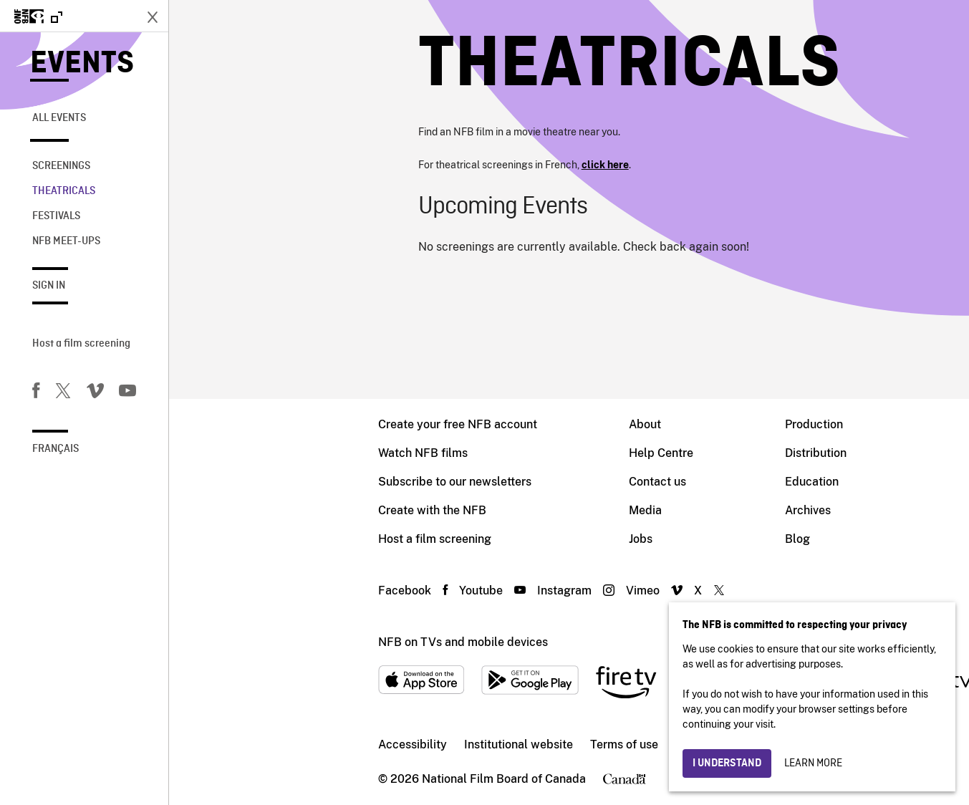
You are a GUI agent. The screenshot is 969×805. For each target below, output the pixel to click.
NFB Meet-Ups (66, 241)
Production (645, 424)
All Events (59, 118)
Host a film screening (81, 344)
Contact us (488, 481)
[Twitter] (63, 393)
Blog (628, 539)
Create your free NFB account (288, 424)
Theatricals (63, 191)
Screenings (61, 166)
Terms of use (455, 744)
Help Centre (492, 453)
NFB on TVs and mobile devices (294, 642)
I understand (727, 763)
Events (82, 64)
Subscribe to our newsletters (285, 481)
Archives (639, 510)
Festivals (56, 216)
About (476, 424)
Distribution (647, 453)
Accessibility (243, 744)
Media (476, 510)
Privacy (526, 744)
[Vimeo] (95, 393)
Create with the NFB (263, 510)
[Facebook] (35, 393)
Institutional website (349, 744)
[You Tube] (127, 393)
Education (643, 481)
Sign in (48, 285)
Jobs (471, 539)
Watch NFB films (254, 453)
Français (55, 449)
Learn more (813, 763)
